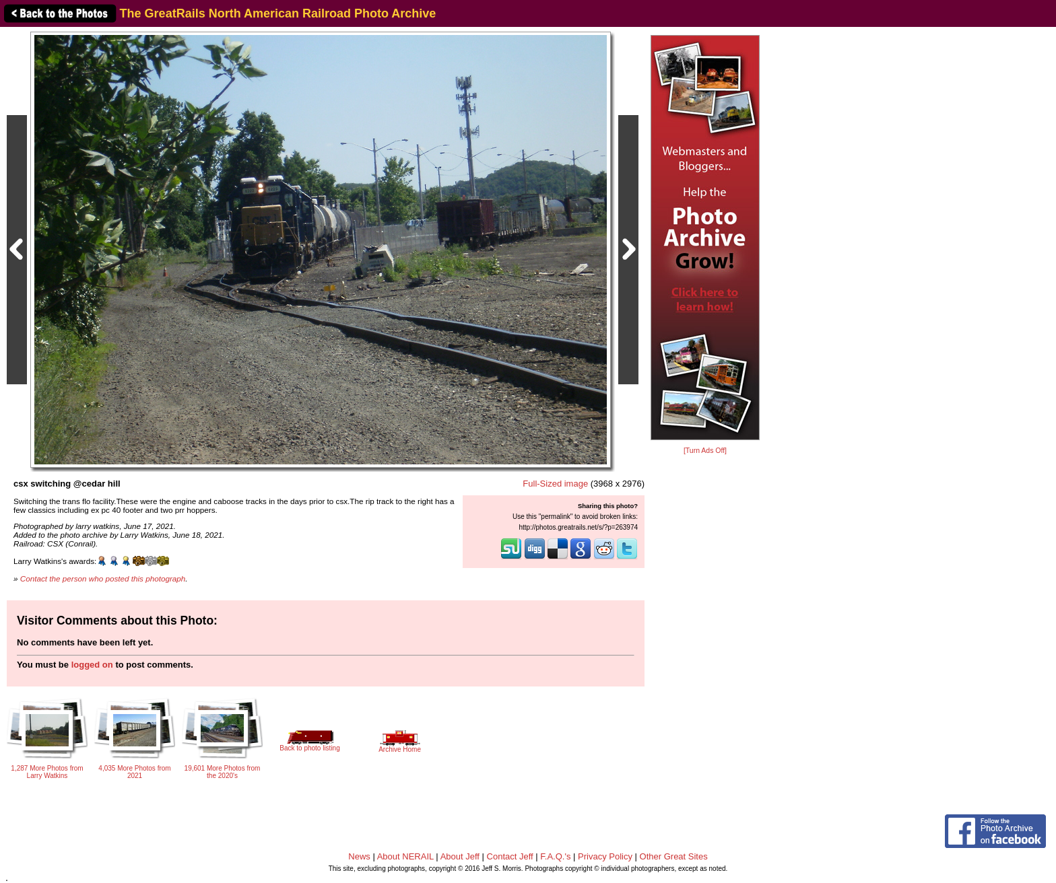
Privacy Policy (605, 856)
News (359, 856)
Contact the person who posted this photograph (103, 578)
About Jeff (460, 856)
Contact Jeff (510, 856)
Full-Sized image (555, 484)
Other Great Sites (674, 856)
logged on (92, 665)
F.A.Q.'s (555, 856)
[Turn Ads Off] (705, 450)
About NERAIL (405, 856)
